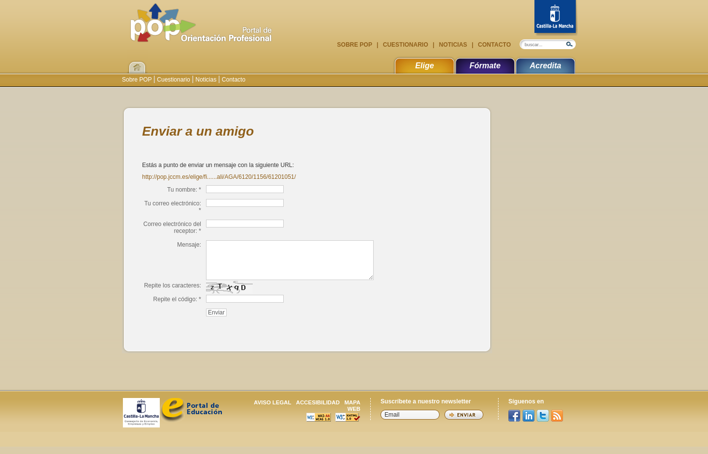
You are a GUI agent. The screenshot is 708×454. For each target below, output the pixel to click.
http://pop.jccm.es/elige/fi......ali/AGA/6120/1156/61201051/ (219, 176)
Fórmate (485, 65)
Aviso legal (272, 410)
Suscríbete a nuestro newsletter (426, 408)
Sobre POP (355, 44)
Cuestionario (405, 44)
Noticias (453, 44)
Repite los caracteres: (172, 292)
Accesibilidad (318, 410)
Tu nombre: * (184, 189)
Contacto (493, 44)
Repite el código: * (177, 306)
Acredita (545, 65)
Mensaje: (189, 244)
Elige (424, 65)
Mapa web (352, 413)
